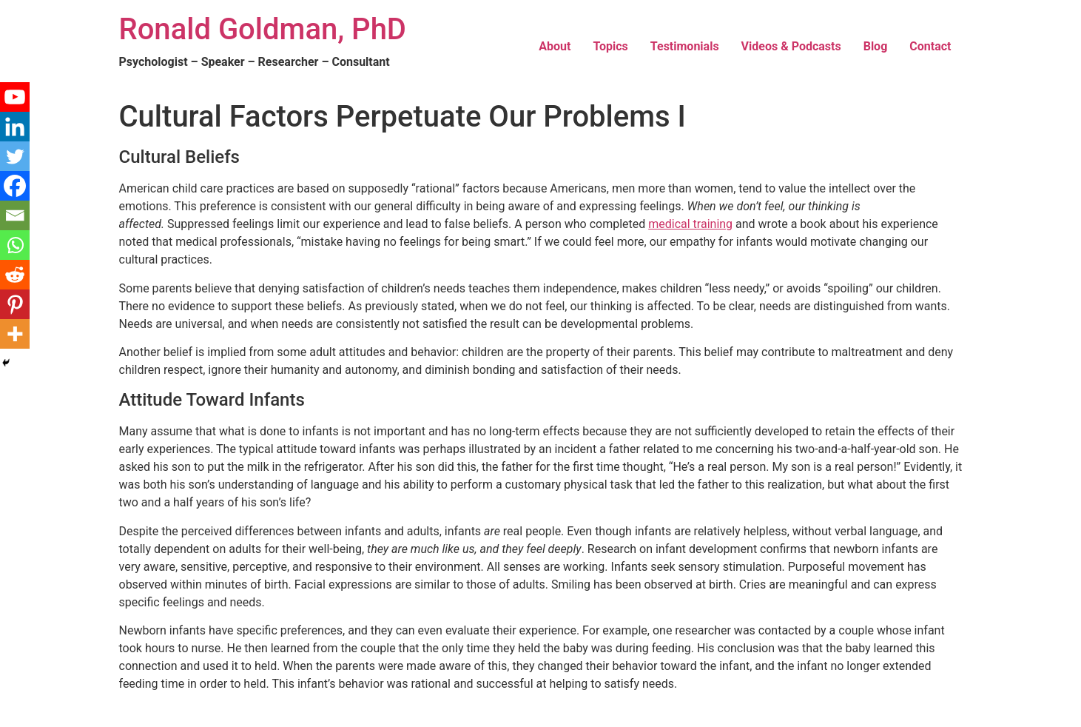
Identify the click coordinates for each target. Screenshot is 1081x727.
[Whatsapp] (15, 245)
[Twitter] (15, 156)
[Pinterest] (15, 304)
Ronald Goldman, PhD (262, 29)
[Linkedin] (15, 126)
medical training (690, 224)
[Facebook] (15, 186)
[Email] (15, 215)
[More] (15, 334)
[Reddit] (15, 274)
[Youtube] (15, 97)
